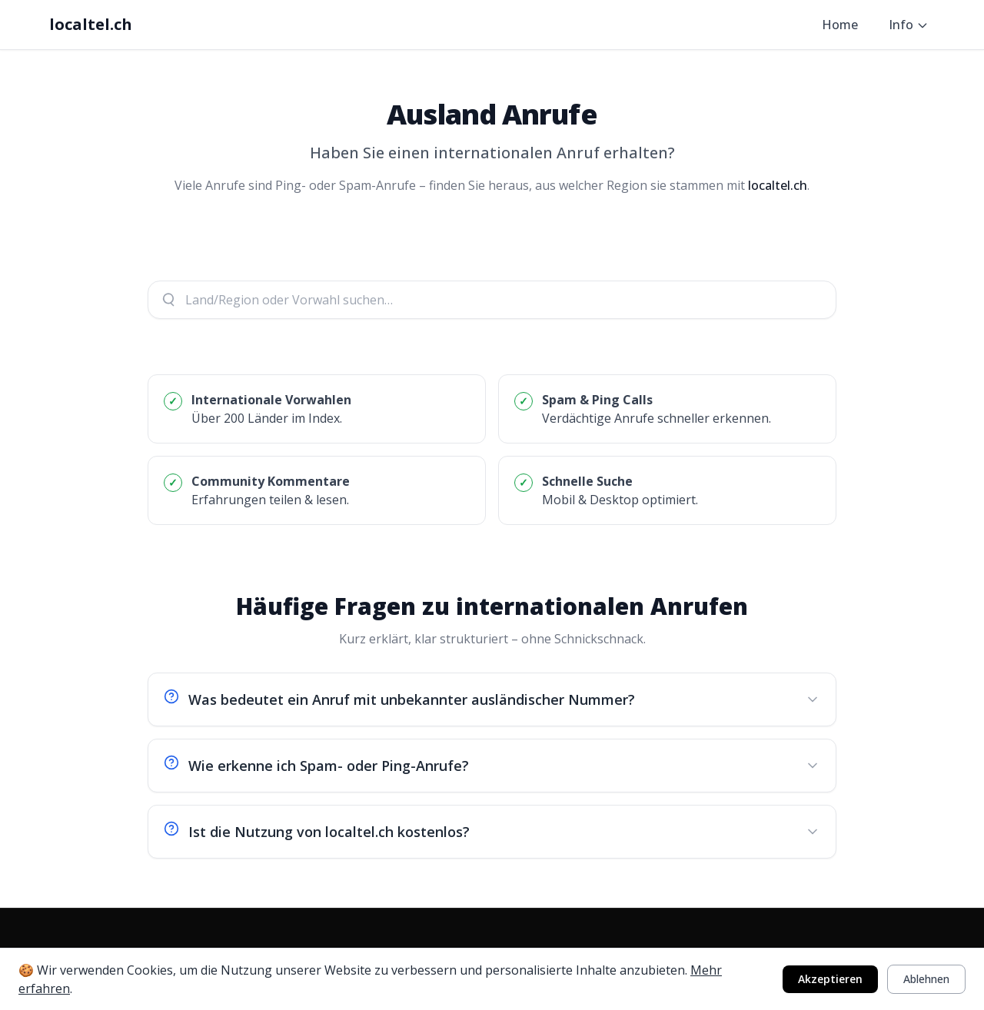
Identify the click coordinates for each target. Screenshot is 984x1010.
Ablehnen (926, 979)
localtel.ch (90, 24)
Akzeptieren (830, 979)
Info (909, 24)
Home (840, 24)
